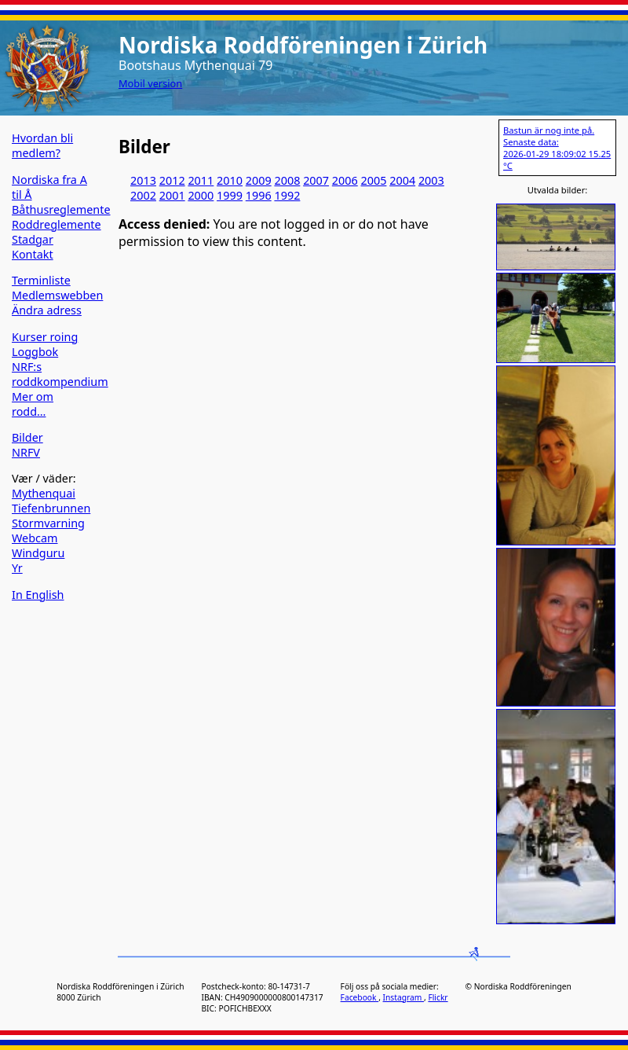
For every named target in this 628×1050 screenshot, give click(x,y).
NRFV (26, 452)
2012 (172, 180)
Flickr (437, 997)
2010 (230, 180)
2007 (316, 180)
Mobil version (150, 83)
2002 (143, 195)
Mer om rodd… (32, 404)
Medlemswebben (57, 295)
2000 (201, 195)
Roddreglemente (56, 224)
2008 (287, 180)
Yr (17, 567)
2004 (402, 180)
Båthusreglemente (61, 209)
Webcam (35, 538)
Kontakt (32, 254)
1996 (259, 195)
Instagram (403, 997)
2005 (374, 180)
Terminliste (41, 280)
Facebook (360, 997)
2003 (431, 180)
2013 (143, 180)
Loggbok (35, 351)
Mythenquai (43, 493)
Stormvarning (48, 523)
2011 (201, 180)
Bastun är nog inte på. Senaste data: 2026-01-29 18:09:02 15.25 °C (557, 147)
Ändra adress (47, 310)
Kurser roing (45, 336)
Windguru (38, 552)
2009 (259, 180)
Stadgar (32, 239)
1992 (287, 195)
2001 (172, 195)
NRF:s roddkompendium (60, 374)
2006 (345, 180)
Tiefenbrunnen (51, 508)
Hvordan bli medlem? (42, 145)
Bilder (27, 437)
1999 (230, 195)
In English (38, 594)
